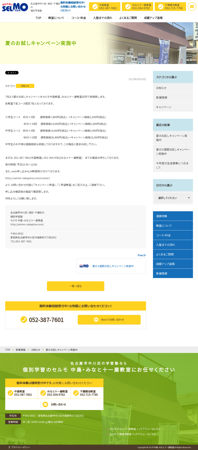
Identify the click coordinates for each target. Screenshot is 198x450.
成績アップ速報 (165, 264)
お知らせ (25, 85)
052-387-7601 (24, 241)
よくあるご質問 (165, 254)
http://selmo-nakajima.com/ (27, 224)
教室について (164, 225)
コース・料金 (163, 235)
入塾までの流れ (165, 245)
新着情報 (161, 97)
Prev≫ (142, 255)
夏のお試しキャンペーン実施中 (171, 138)
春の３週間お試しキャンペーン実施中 (173, 151)
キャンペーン (163, 107)
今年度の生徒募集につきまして (172, 165)
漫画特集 (161, 216)
